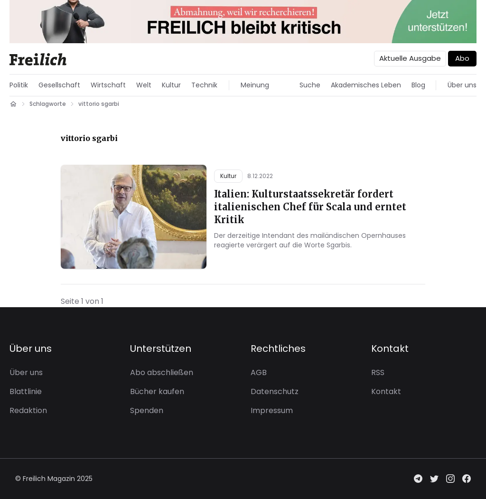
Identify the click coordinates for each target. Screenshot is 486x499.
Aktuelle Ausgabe (410, 58)
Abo (462, 58)
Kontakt (386, 391)
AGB (259, 372)
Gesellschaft (59, 85)
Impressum (272, 410)
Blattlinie (25, 391)
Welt (143, 85)
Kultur (171, 85)
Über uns (462, 85)
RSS (377, 372)
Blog (418, 85)
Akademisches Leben (366, 85)
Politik (18, 85)
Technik (204, 85)
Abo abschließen (161, 372)
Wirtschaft (108, 85)
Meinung (255, 85)
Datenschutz (275, 391)
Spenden (146, 410)
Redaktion (28, 410)
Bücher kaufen (157, 391)
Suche (309, 85)
